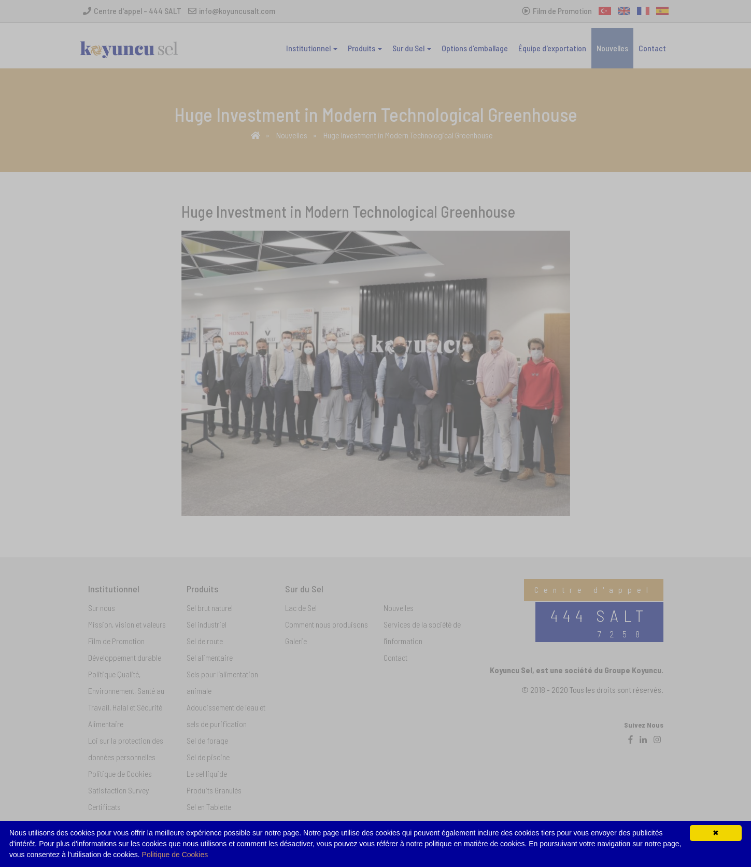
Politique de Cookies (175, 854)
